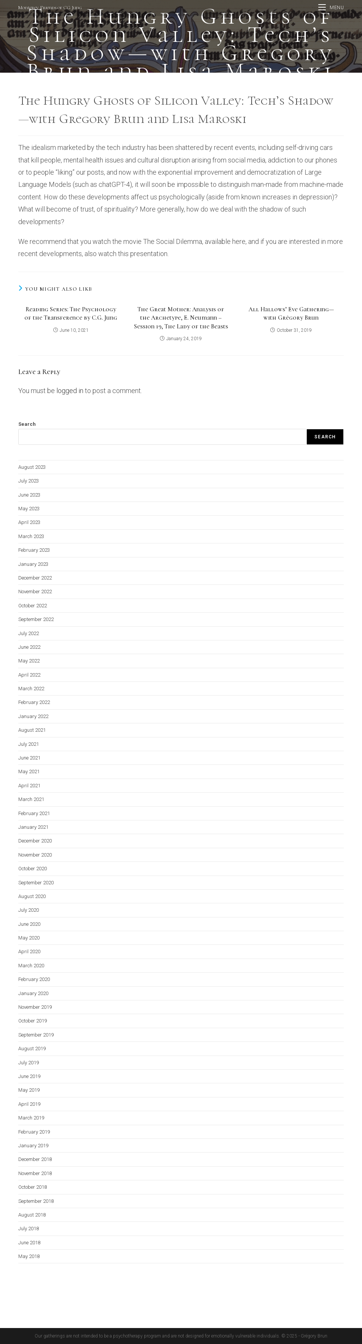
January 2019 (33, 1145)
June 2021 (29, 758)
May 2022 (29, 661)
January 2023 (33, 564)
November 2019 (35, 1007)
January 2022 (33, 716)
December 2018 (35, 1159)
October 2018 (32, 1187)
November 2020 (35, 854)
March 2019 (31, 1118)
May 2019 (29, 1090)
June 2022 (29, 647)
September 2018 (36, 1201)
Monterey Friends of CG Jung (50, 8)
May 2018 (29, 1256)
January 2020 (33, 993)
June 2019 (29, 1076)
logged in (69, 391)
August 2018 (32, 1215)
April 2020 (29, 951)
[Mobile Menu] (331, 7)
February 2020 (34, 979)
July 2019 (28, 1062)
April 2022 (29, 674)
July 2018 (28, 1228)
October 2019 (32, 1021)
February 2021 (34, 813)
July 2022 (28, 633)
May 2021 (29, 771)
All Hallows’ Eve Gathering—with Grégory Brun (291, 314)
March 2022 (31, 688)
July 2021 (28, 744)
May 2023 (29, 508)
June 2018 (29, 1242)
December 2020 (35, 841)
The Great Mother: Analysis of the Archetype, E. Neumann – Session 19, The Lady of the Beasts (181, 318)
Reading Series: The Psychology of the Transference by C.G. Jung (70, 314)
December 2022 (35, 578)
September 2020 (36, 882)
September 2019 (36, 1034)
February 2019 (34, 1131)
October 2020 (32, 868)
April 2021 (29, 785)
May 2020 (29, 938)
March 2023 (31, 536)
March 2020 (31, 965)
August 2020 (32, 896)
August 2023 (32, 467)
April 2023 (29, 522)
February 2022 (34, 702)
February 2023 (34, 550)
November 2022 (35, 591)
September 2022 (36, 619)
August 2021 (32, 730)
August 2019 (32, 1048)
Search (27, 424)
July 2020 (28, 910)
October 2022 (32, 605)
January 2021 (33, 827)
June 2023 (29, 494)
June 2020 (29, 924)
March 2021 (31, 799)
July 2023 (28, 481)
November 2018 (35, 1173)
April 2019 (29, 1104)
